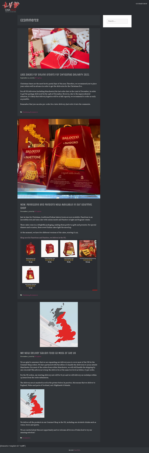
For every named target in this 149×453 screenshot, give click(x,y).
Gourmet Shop (141, 4)
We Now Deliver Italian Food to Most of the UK (48, 353)
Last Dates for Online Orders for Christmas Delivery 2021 (54, 74)
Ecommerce (34, 112)
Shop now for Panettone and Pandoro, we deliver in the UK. (43, 238)
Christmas (25, 112)
